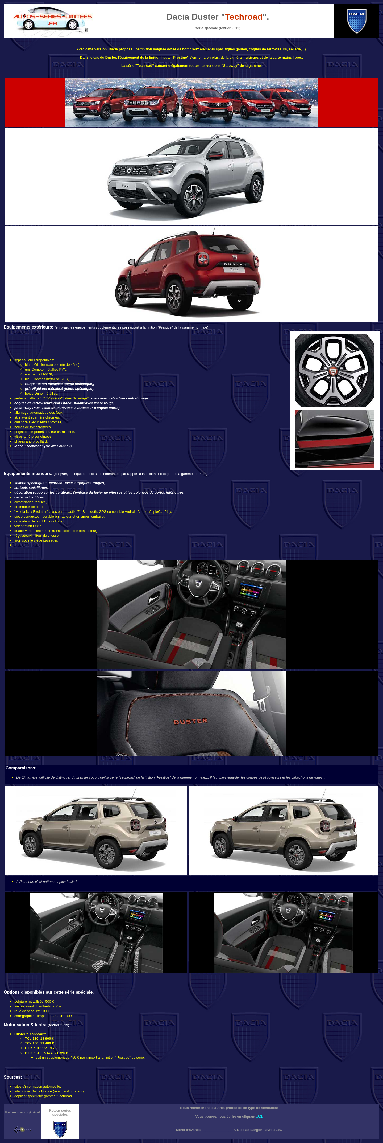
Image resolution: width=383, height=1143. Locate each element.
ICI (259, 1116)
